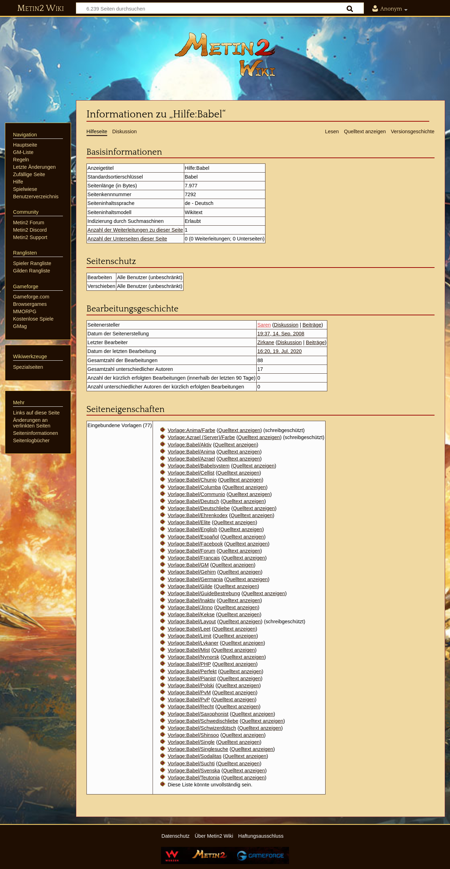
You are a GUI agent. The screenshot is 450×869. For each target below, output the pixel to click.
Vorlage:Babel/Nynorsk (193, 657)
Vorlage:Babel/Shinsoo (193, 735)
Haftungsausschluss (261, 836)
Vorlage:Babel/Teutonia (194, 777)
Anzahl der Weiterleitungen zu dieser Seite (135, 230)
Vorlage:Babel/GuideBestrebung (204, 593)
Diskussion (286, 325)
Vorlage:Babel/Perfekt (192, 671)
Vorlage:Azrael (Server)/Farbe (201, 437)
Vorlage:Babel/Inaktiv (191, 600)
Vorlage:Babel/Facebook (195, 544)
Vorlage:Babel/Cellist (191, 473)
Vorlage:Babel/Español (193, 537)
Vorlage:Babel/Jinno (190, 607)
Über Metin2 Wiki (214, 836)
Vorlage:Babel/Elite (189, 522)
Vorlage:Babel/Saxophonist (198, 714)
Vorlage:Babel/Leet (189, 629)
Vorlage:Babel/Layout (192, 621)
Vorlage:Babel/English (192, 529)
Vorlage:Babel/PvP (189, 699)
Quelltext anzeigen (239, 430)
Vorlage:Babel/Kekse (191, 614)
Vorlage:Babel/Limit (189, 636)
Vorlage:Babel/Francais (194, 558)
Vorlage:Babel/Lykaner (193, 643)
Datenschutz (175, 836)
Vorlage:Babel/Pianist (192, 678)
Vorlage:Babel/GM (188, 565)
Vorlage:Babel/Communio (196, 494)
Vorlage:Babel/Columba (194, 487)
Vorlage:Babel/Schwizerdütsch (202, 728)
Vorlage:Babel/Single (191, 742)
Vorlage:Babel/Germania (195, 579)
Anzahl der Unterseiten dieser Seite (127, 239)
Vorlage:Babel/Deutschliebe (199, 508)
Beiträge (311, 325)
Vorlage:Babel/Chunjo (192, 480)
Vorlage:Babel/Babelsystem (199, 466)
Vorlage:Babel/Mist (189, 650)
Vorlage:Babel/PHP (189, 664)
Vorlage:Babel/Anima (191, 452)
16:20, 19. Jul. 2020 (279, 351)
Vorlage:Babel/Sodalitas (194, 756)
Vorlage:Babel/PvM (189, 692)
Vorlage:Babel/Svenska (194, 770)
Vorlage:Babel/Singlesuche (198, 749)
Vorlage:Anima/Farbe (191, 430)
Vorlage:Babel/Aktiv (190, 445)
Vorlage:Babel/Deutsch (193, 501)
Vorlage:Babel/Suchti (191, 763)
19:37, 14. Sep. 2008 (280, 333)
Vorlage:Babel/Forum (191, 551)
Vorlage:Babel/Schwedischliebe (203, 721)
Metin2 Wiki (40, 8)
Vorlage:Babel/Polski (191, 685)
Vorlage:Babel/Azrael (191, 459)
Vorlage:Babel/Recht (191, 706)
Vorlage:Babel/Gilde (190, 586)
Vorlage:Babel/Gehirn (192, 572)
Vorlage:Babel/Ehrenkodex (197, 515)
